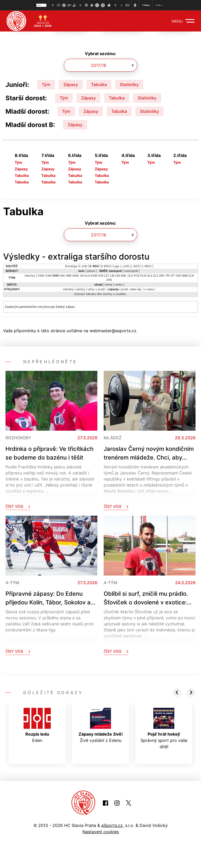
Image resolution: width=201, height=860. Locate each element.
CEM (41, 275)
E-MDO (106, 266)
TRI (167, 275)
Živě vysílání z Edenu (101, 725)
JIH (82, 275)
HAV (62, 275)
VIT (172, 275)
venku (118, 284)
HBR (68, 275)
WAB (185, 275)
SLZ (155, 275)
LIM (117, 275)
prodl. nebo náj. (131, 289)
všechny (29, 275)
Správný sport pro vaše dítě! (164, 728)
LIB (112, 275)
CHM (48, 275)
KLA (87, 275)
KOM (94, 275)
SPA (161, 275)
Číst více (17, 506)
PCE (136, 275)
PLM (143, 275)
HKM (75, 275)
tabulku (91, 294)
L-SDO (135, 266)
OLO (130, 275)
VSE (178, 275)
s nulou (149, 289)
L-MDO (147, 266)
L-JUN (124, 266)
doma (108, 284)
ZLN (191, 275)
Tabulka (99, 84)
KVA (100, 275)
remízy (80, 289)
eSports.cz (112, 825)
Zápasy (70, 84)
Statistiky (129, 84)
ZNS (109, 280)
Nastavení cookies (100, 831)
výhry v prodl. (96, 289)
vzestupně (131, 271)
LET (106, 275)
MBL (124, 275)
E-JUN (83, 266)
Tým (46, 84)
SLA (149, 275)
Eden (37, 725)
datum (91, 271)
